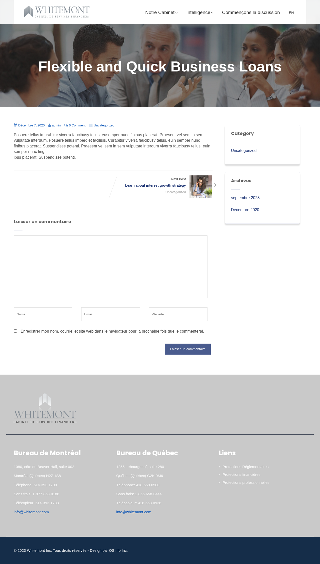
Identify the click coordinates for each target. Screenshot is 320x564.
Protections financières (241, 474)
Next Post (163, 183)
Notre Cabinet (162, 12)
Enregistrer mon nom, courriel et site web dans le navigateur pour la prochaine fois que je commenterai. (112, 331)
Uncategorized (104, 125)
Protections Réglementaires (245, 467)
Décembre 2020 (245, 210)
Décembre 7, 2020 (31, 125)
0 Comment (77, 125)
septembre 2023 (245, 198)
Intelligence (200, 12)
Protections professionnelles (246, 482)
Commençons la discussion (251, 12)
